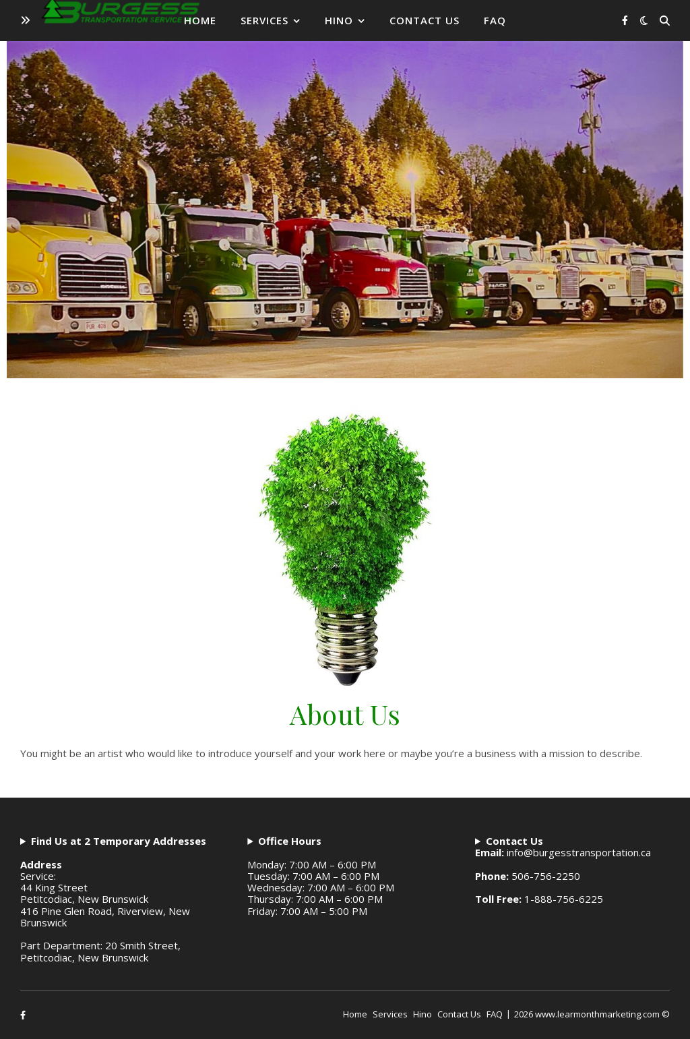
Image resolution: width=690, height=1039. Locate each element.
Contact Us (424, 20)
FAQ (495, 20)
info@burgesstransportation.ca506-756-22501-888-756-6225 (563, 870)
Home (200, 20)
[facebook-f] (625, 19)
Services (264, 20)
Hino (339, 20)
